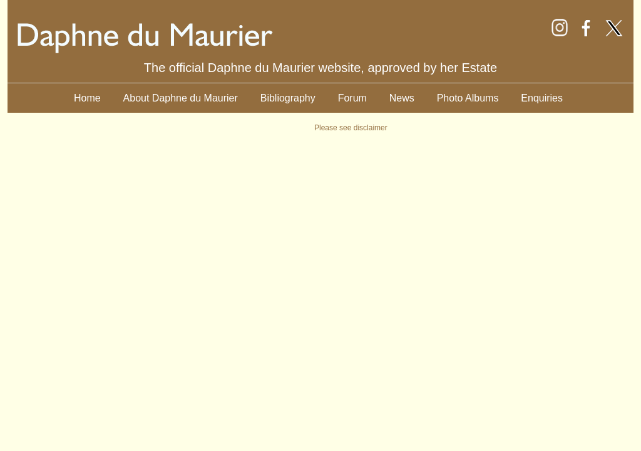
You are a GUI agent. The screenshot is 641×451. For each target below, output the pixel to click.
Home (87, 98)
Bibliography (287, 98)
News (401, 98)
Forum (352, 98)
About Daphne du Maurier (180, 98)
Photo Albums (468, 98)
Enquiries (542, 98)
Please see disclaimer (350, 127)
